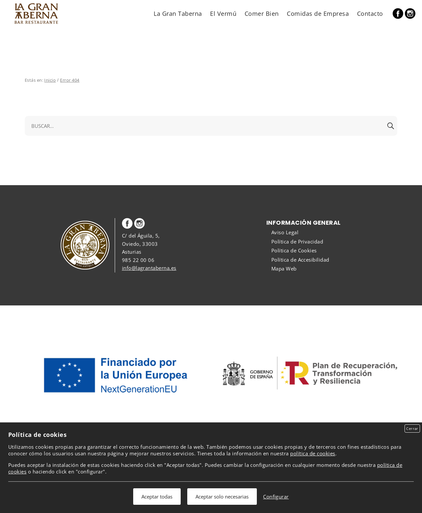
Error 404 (69, 80)
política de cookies (312, 453)
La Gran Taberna (178, 13)
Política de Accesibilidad (300, 259)
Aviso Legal (284, 232)
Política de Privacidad (297, 241)
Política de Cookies (294, 250)
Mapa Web (284, 268)
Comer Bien (262, 13)
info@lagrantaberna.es (149, 268)
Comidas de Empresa (318, 13)
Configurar (276, 496)
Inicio (50, 80)
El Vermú (223, 13)
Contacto (370, 13)
